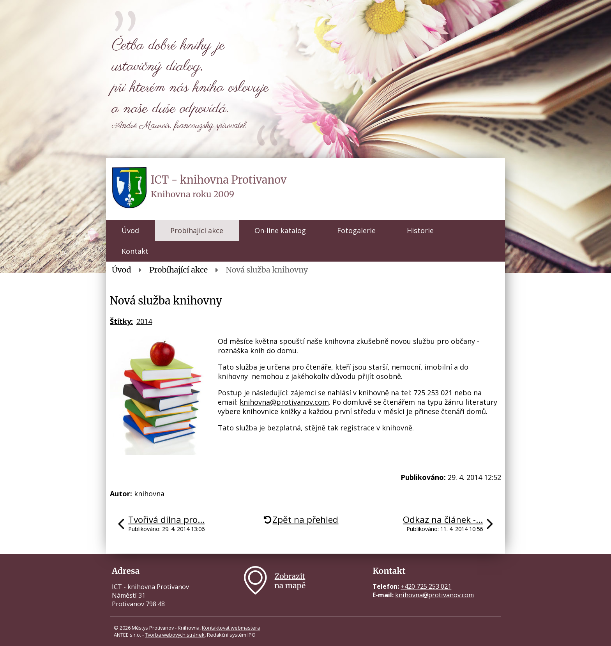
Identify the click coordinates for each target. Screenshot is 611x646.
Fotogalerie (356, 230)
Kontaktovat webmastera (231, 627)
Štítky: (121, 321)
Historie (420, 230)
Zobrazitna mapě (290, 581)
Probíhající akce (196, 230)
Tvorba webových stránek (175, 634)
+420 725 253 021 (426, 586)
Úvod (130, 230)
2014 (144, 321)
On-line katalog (280, 230)
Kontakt (135, 251)
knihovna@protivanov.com (284, 402)
